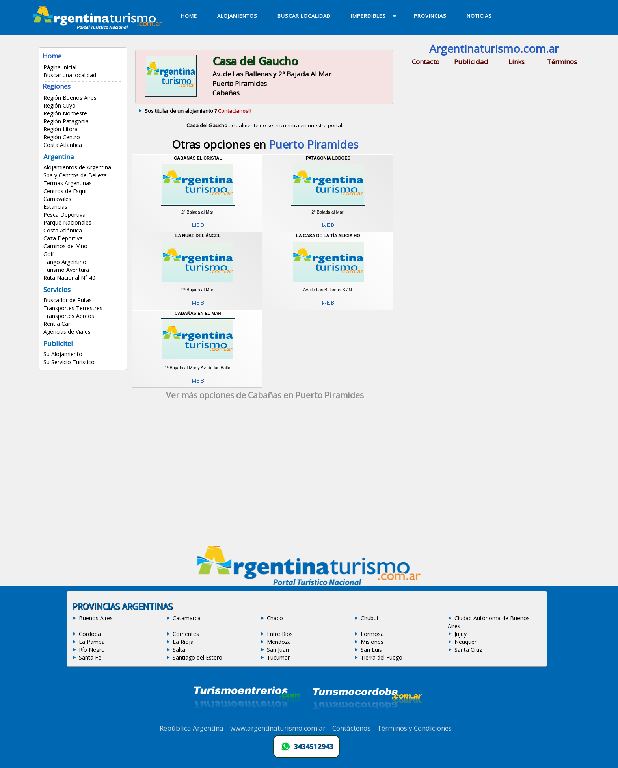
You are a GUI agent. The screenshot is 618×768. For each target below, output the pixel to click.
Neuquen (466, 641)
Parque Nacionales (67, 222)
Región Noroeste (65, 113)
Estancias (55, 206)
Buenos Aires (96, 618)
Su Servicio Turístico (69, 362)
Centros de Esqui (64, 191)
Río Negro (92, 649)
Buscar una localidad (69, 75)
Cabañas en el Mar (198, 313)
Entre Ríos (280, 634)
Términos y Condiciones (414, 728)
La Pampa (92, 641)
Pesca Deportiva (64, 214)
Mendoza (279, 641)
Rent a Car (56, 323)
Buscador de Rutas (67, 300)
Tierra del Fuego (381, 657)
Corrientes (186, 634)
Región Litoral (61, 129)
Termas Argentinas (67, 183)
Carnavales (57, 199)
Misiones (372, 641)
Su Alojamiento (62, 354)
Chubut (370, 618)
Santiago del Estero (197, 657)
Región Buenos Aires (70, 97)
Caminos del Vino (65, 246)
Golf (48, 254)
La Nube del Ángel (198, 235)
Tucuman (279, 657)
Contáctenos (351, 728)
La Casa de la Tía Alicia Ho (328, 235)
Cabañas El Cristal (198, 158)
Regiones (57, 86)
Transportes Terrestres (72, 308)
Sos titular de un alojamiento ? (198, 110)
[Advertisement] (264, 475)
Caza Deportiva (63, 238)
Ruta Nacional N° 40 (69, 277)
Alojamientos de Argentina (77, 167)
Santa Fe (90, 657)
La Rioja (183, 641)
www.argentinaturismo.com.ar (278, 728)
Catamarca (187, 618)
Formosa (372, 634)
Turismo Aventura (66, 269)
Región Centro (61, 137)
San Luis (371, 649)
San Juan (278, 649)
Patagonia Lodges (328, 158)
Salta (179, 649)
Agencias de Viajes (67, 331)
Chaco (275, 618)
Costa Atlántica (62, 145)
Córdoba (90, 634)
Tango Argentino (64, 262)
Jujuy (460, 634)
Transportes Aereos (68, 316)
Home (52, 55)
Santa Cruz (468, 649)
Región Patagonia (66, 121)
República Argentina (191, 728)
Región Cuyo (59, 105)
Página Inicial (59, 67)
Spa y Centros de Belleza (75, 175)
